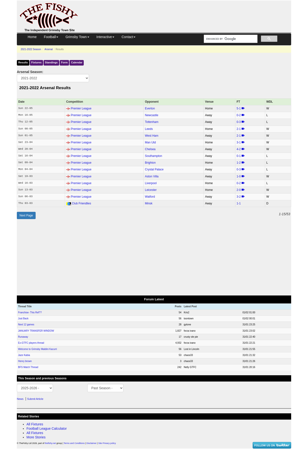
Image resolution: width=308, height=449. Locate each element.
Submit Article (35, 398)
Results (23, 62)
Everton (150, 108)
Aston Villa (151, 176)
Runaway (23, 336)
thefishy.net (50, 443)
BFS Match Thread (28, 367)
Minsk (148, 203)
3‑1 (239, 142)
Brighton (150, 162)
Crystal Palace (154, 169)
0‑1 (239, 156)
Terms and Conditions (74, 443)
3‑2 (239, 196)
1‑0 (239, 176)
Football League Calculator (46, 428)
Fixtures (36, 62)
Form (64, 62)
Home (32, 37)
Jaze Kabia (24, 355)
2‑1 (239, 129)
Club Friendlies (81, 203)
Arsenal (49, 49)
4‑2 (239, 149)
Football (51, 37)
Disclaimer (91, 443)
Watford (150, 196)
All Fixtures (34, 424)
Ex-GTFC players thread (31, 343)
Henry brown (25, 361)
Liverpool (151, 183)
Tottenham (151, 122)
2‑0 (239, 190)
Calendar (76, 62)
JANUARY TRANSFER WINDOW (36, 330)
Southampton (153, 156)
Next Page (26, 215)
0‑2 (239, 115)
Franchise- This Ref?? (30, 312)
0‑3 (239, 122)
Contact (128, 37)
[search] (230, 39)
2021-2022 (31, 49)
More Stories (35, 437)
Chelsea (150, 149)
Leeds (149, 129)
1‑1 (239, 203)
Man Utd (150, 142)
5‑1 (239, 108)
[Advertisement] (188, 11)
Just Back (23, 318)
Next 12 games (26, 324)
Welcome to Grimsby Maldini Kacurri (37, 349)
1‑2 (239, 162)
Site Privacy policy (107, 443)
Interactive (105, 37)
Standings (51, 62)
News (20, 398)
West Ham (151, 135)
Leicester (151, 190)
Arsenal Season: (30, 72)
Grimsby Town (77, 37)
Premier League (81, 108)
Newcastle (151, 115)
